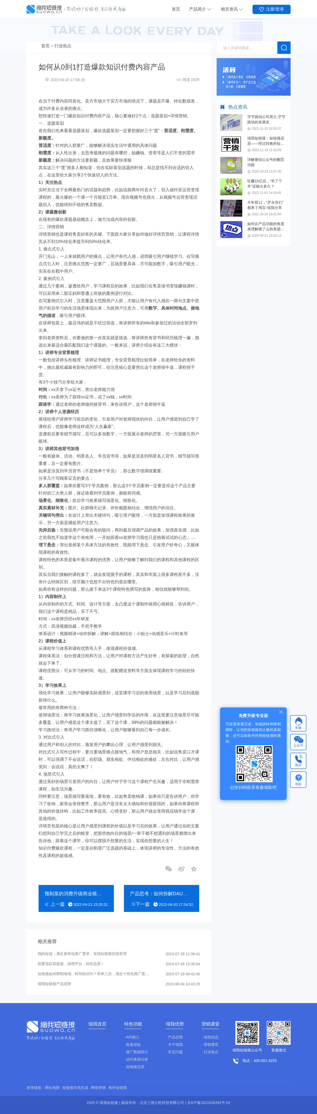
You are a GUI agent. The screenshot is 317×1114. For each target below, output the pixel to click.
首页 (176, 9)
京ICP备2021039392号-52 (208, 1103)
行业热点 (62, 46)
